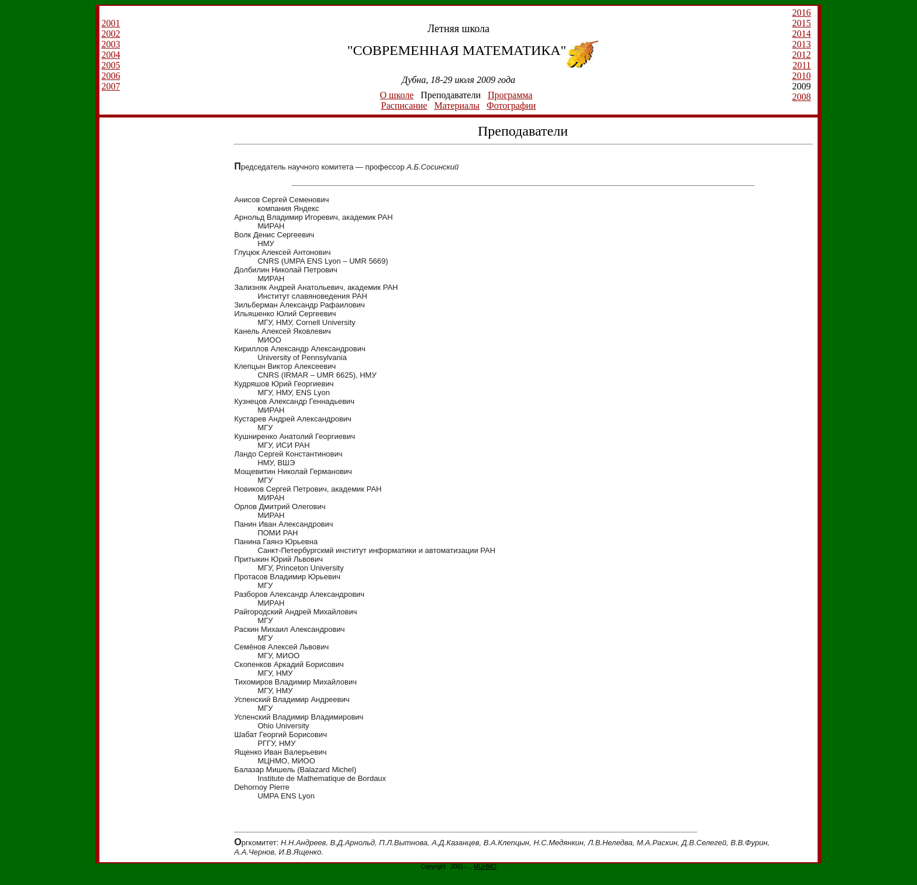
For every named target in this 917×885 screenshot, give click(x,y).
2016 (801, 13)
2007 (110, 86)
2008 (801, 97)
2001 (110, 23)
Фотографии (511, 105)
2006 (110, 76)
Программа (510, 95)
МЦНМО (485, 866)
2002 (110, 34)
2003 (110, 44)
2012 (801, 55)
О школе (397, 95)
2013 (801, 44)
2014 (801, 34)
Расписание (404, 105)
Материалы (457, 105)
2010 (801, 76)
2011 (801, 65)
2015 (801, 23)
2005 (110, 65)
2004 (110, 55)
